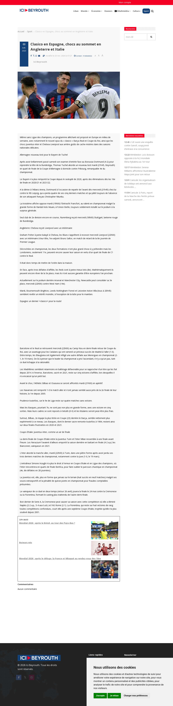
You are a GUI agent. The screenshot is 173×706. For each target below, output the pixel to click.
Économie (96, 11)
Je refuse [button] (114, 695)
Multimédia (122, 11)
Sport (146, 11)
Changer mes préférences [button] (136, 695)
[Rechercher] (151, 37)
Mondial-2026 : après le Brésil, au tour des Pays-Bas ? (47, 523)
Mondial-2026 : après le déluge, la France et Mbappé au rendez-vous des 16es (60, 558)
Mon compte (125, 2)
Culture (137, 11)
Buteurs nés (25, 542)
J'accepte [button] (100, 695)
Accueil (21, 31)
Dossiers (108, 11)
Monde (85, 11)
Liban (76, 11)
